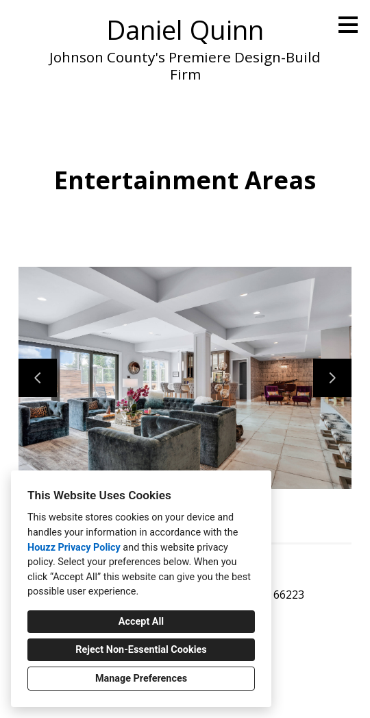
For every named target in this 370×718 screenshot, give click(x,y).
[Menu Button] (348, 24)
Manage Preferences (141, 678)
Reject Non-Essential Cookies (140, 650)
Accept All (141, 621)
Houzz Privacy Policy (74, 547)
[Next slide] (332, 378)
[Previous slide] (37, 378)
